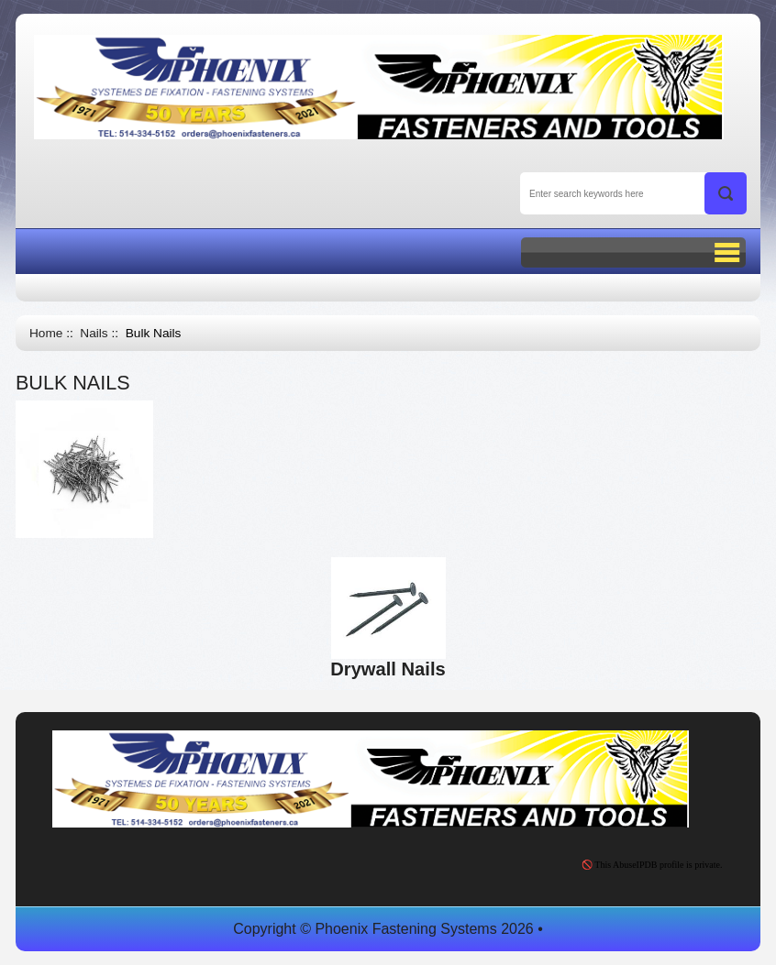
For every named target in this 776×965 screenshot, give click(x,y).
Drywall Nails (387, 660)
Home (45, 333)
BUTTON (633, 252)
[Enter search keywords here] (633, 193)
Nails (93, 333)
